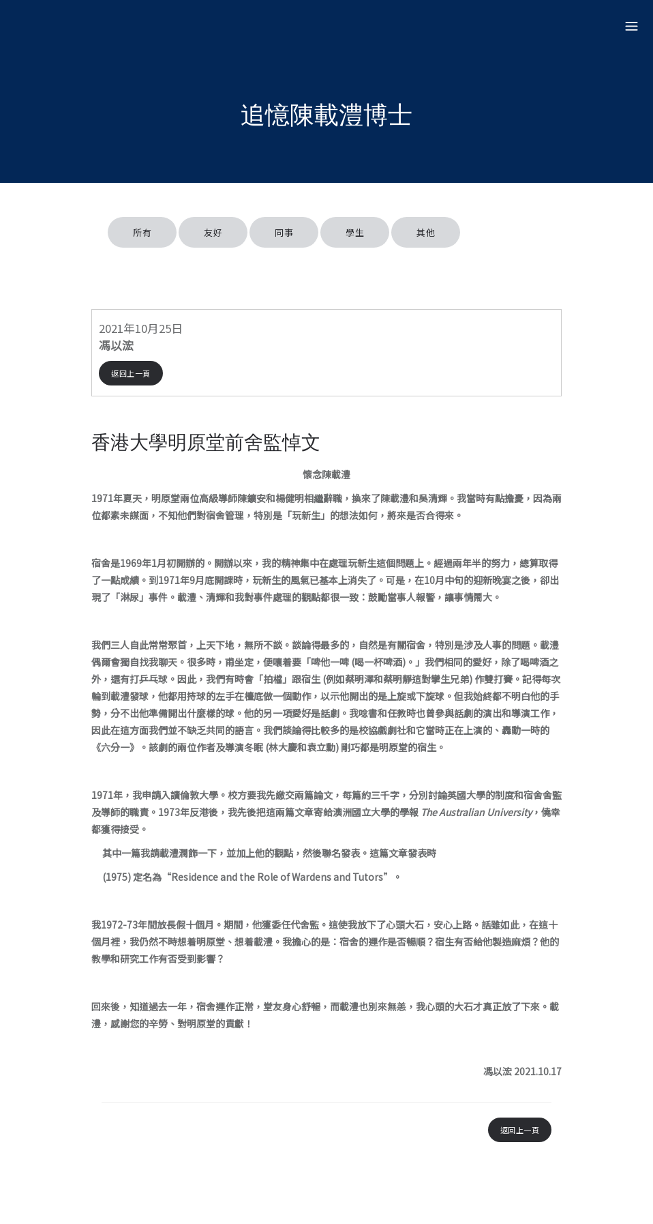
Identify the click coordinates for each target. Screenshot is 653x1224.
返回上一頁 (131, 373)
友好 (213, 232)
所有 (142, 232)
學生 (355, 232)
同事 (284, 232)
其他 (425, 232)
